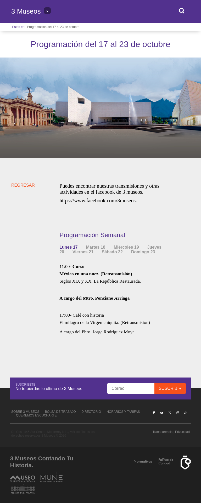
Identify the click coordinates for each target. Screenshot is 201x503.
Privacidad (182, 432)
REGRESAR (23, 185)
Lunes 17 (68, 247)
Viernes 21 (82, 252)
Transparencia (162, 432)
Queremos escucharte (36, 415)
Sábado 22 (112, 252)
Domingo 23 (143, 252)
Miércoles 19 (126, 247)
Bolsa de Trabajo (60, 412)
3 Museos (26, 11)
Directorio (91, 412)
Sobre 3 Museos (25, 412)
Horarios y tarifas (123, 412)
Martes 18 (95, 247)
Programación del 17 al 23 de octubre (53, 27)
